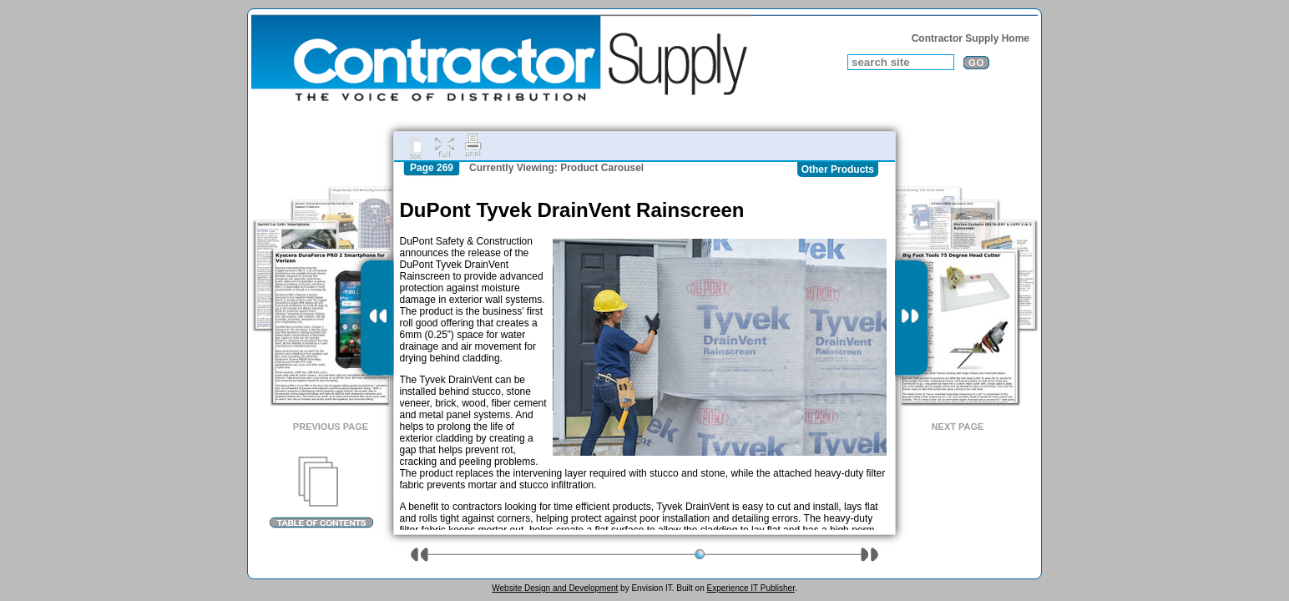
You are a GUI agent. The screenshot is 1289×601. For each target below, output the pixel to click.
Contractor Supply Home (970, 38)
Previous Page (330, 427)
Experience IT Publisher (750, 588)
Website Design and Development (555, 588)
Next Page (958, 427)
